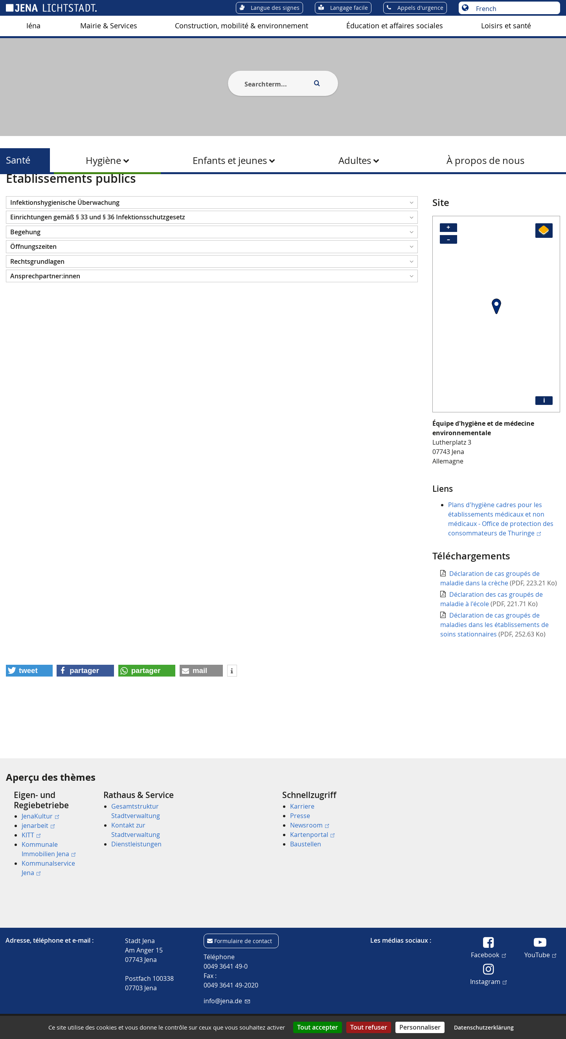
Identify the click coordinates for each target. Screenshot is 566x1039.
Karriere (302, 806)
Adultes (354, 160)
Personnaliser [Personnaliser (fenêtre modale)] (420, 1027)
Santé (18, 160)
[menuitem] (33, 26)
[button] (211, 241)
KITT (31, 835)
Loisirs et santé (506, 25)
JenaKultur (40, 816)
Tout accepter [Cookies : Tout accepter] (317, 1027)
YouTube (540, 954)
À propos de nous (485, 160)
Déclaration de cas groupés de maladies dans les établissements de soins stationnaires (494, 663)
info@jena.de (227, 1001)
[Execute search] (316, 83)
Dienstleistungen (136, 844)
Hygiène (103, 160)
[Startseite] (15, 194)
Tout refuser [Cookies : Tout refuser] (368, 1027)
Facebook (488, 954)
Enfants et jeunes (230, 160)
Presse (300, 815)
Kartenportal (312, 834)
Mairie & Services (108, 25)
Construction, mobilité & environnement (241, 25)
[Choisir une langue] (513, 8)
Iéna (33, 25)
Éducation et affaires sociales (394, 25)
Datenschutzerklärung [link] (484, 1027)
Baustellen (305, 844)
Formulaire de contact (243, 941)
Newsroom (309, 825)
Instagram (488, 981)
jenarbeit (38, 825)
